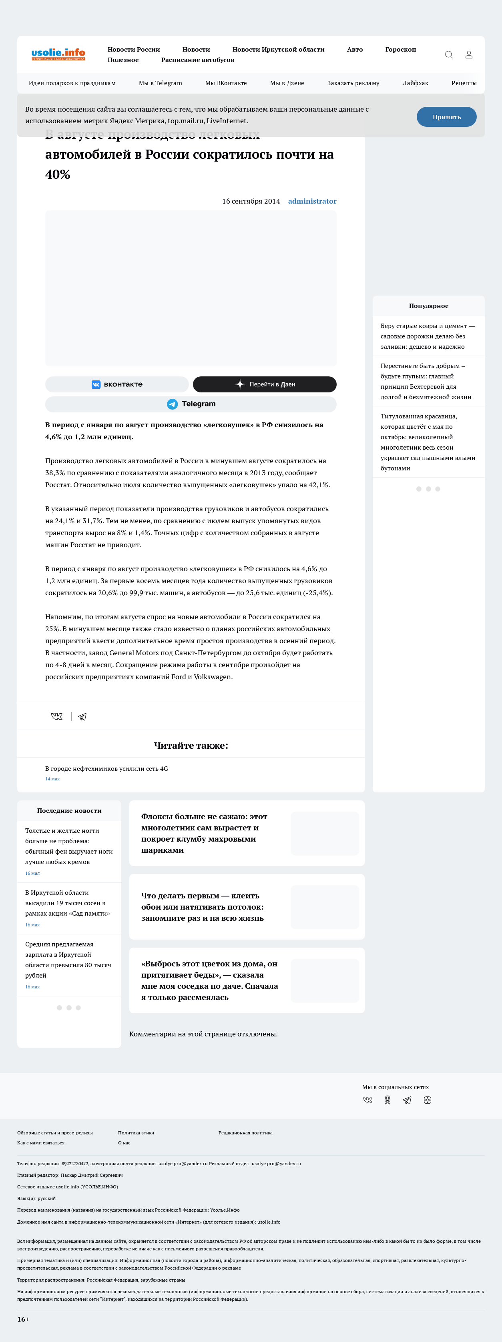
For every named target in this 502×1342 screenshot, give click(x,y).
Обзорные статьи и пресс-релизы (55, 1133)
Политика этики (136, 1133)
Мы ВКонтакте (226, 83)
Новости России (134, 49)
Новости (196, 49)
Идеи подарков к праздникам (72, 83)
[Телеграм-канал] (191, 404)
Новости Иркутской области (279, 49)
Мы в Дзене (287, 83)
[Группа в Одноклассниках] (388, 1100)
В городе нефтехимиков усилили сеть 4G (191, 774)
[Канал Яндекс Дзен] (265, 384)
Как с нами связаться (40, 1143)
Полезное (123, 60)
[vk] (57, 716)
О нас (124, 1143)
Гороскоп (401, 49)
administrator (312, 201)
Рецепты (464, 83)
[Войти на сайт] (469, 54)
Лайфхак (415, 83)
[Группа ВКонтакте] (117, 384)
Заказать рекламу (353, 83)
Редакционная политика (246, 1133)
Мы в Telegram (160, 83)
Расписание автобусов (197, 60)
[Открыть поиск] (449, 54)
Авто (355, 49)
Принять (447, 117)
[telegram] (85, 716)
